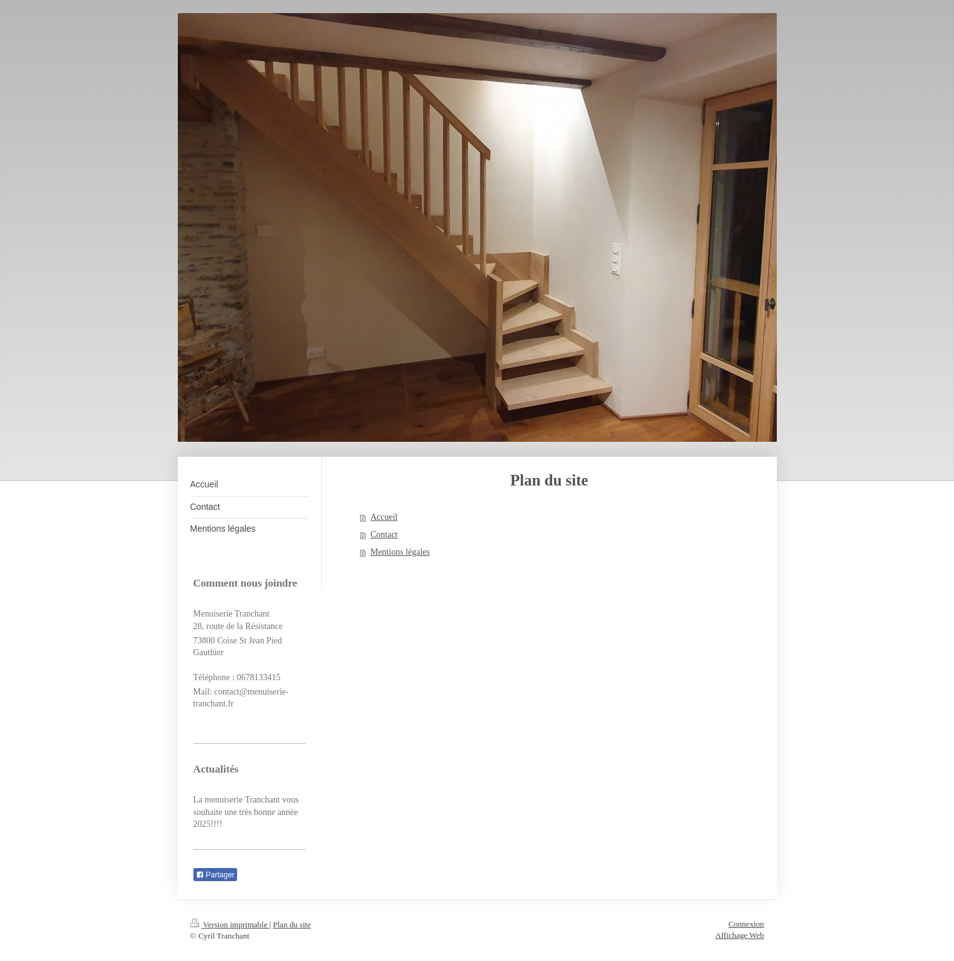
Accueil (384, 517)
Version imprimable (230, 924)
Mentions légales (400, 552)
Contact (384, 534)
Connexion (746, 924)
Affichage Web (739, 935)
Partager (215, 875)
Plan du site (292, 924)
